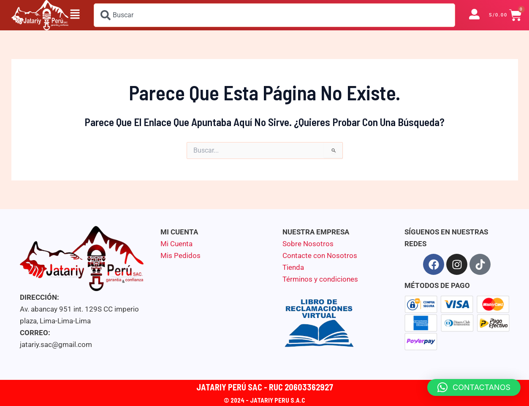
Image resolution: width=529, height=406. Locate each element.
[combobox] (274, 15)
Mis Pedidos (180, 255)
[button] (74, 15)
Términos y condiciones (320, 279)
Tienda (293, 267)
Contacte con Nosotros (319, 255)
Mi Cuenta (176, 243)
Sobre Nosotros (308, 243)
